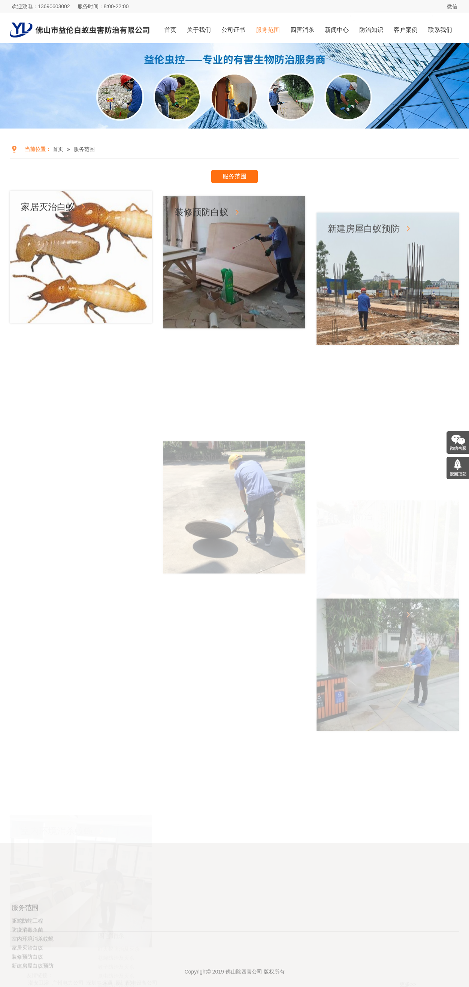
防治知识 (371, 30)
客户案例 (406, 30)
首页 (170, 30)
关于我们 (199, 30)
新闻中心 (337, 30)
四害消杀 (302, 30)
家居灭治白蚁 (48, 219)
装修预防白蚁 (202, 243)
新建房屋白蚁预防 (364, 294)
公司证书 (233, 30)
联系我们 (440, 30)
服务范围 (268, 30)
